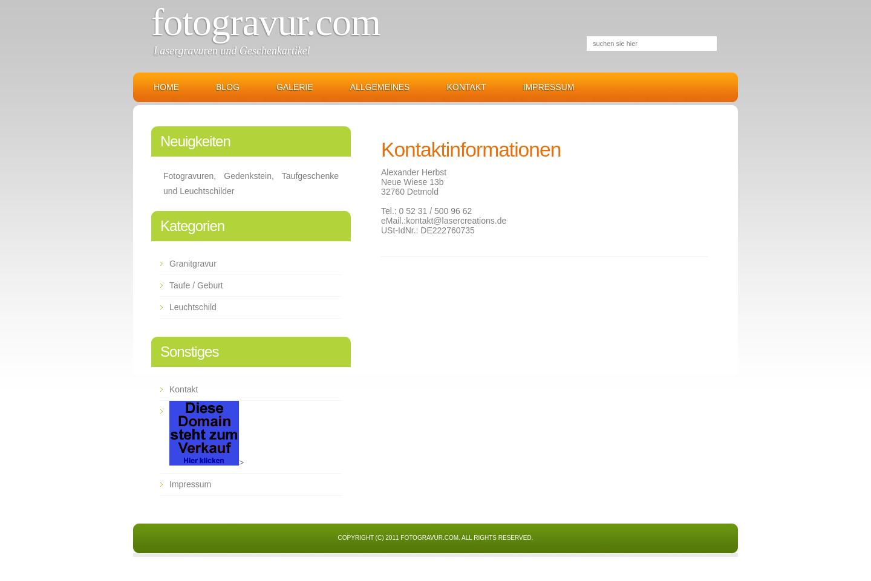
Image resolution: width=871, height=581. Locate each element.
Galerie (294, 87)
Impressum (549, 87)
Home (166, 87)
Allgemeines (380, 87)
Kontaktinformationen (471, 149)
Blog (228, 87)
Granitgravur (193, 263)
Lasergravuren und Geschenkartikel (232, 51)
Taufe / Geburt (196, 285)
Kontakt (466, 87)
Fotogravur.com (265, 22)
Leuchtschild (193, 307)
